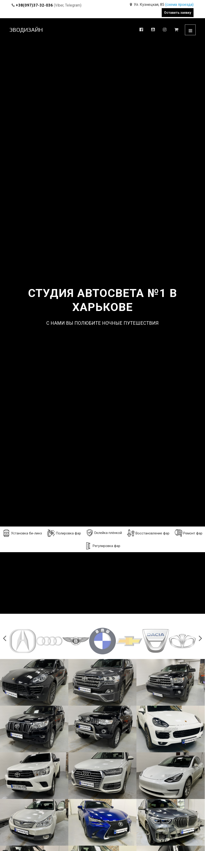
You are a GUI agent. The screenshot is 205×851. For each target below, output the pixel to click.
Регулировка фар (102, 545)
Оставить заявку (177, 12)
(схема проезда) (179, 4)
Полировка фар (64, 533)
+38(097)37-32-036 (34, 5)
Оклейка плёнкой (104, 532)
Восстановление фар (148, 533)
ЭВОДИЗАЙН (26, 30)
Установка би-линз (22, 533)
